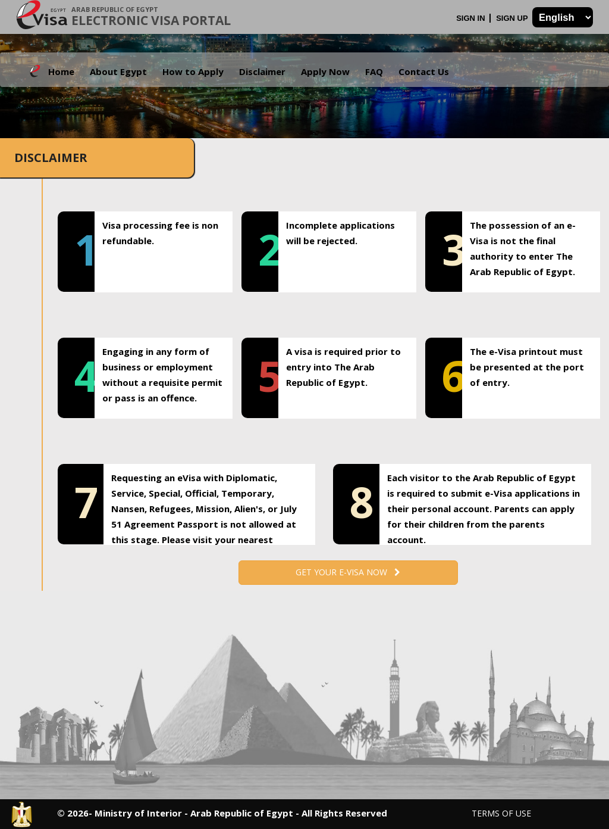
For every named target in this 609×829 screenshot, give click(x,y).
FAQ (374, 71)
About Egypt (118, 71)
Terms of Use (501, 813)
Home (61, 71)
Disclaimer (262, 71)
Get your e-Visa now (348, 572)
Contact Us (423, 71)
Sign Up (513, 18)
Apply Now (325, 71)
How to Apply (193, 71)
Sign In (471, 18)
